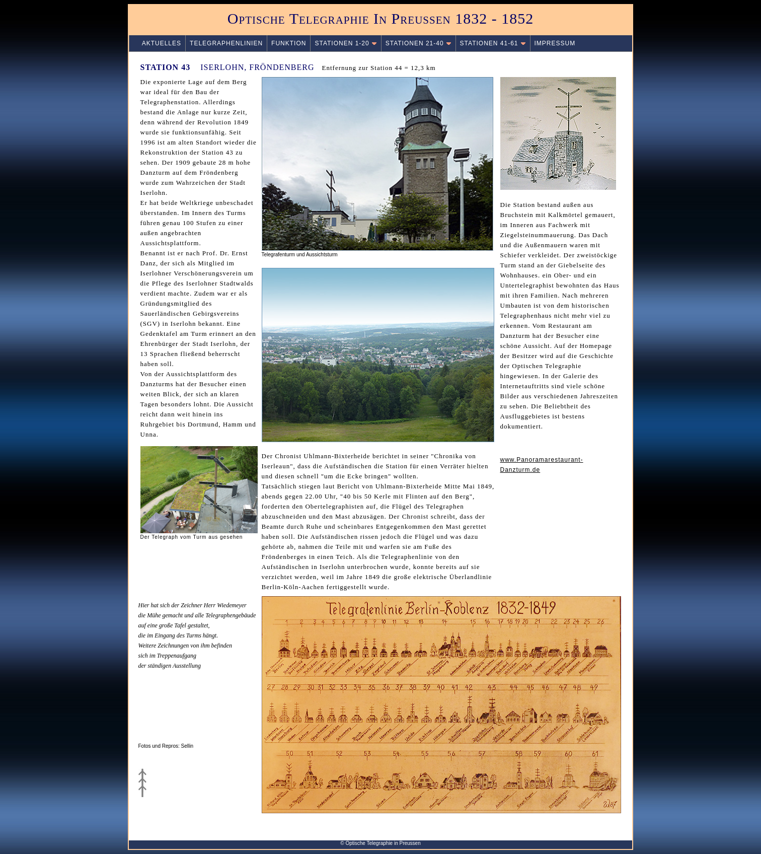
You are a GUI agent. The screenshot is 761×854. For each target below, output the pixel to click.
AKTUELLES (157, 43)
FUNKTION (288, 43)
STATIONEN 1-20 (345, 43)
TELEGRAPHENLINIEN (226, 43)
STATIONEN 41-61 (493, 43)
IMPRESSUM (555, 43)
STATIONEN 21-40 (418, 43)
